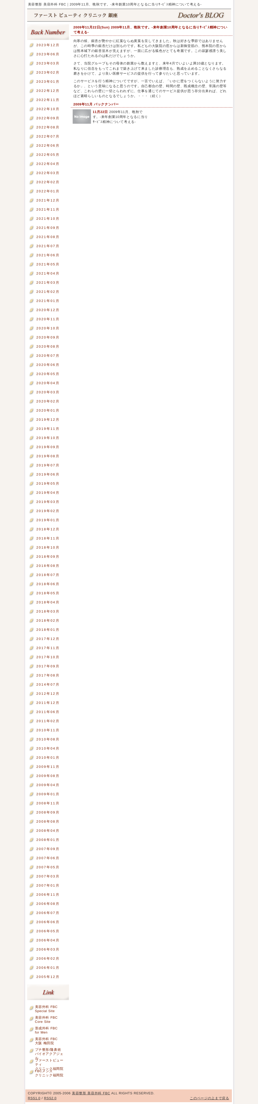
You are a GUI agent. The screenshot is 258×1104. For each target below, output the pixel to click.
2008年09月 (48, 812)
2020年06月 (48, 365)
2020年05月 (48, 374)
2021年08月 (48, 237)
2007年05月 (48, 867)
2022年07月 (48, 136)
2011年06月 (48, 712)
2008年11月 (48, 803)
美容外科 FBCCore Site (46, 1019)
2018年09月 (48, 557)
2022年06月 (48, 145)
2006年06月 (48, 922)
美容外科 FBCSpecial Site (46, 1008)
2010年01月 (48, 757)
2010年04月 (48, 748)
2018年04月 (48, 602)
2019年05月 (48, 483)
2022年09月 (48, 118)
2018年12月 (48, 529)
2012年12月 (48, 694)
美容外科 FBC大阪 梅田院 (46, 1040)
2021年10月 (48, 219)
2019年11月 (48, 429)
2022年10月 (48, 109)
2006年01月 (48, 968)
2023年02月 (48, 72)
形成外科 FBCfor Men (46, 1029)
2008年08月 (48, 821)
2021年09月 (48, 228)
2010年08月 (48, 739)
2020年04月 (48, 383)
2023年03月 (48, 63)
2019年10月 (48, 438)
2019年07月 (48, 465)
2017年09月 (48, 666)
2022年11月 (48, 100)
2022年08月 (48, 127)
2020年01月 (48, 410)
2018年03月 (48, 611)
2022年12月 (48, 91)
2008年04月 (48, 831)
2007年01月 (48, 885)
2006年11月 (48, 895)
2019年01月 (48, 520)
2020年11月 (48, 319)
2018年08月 (48, 566)
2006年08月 (48, 904)
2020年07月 (48, 356)
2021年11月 (48, 209)
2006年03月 (48, 949)
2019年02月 (48, 511)
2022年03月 (48, 173)
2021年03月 (48, 282)
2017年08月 (48, 675)
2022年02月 (48, 182)
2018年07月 (48, 575)
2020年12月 (48, 310)
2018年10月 (48, 547)
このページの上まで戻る (209, 1098)
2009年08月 (48, 776)
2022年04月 (48, 164)
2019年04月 (48, 493)
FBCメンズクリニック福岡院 (49, 1072)
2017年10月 (48, 657)
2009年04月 (48, 785)
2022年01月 (48, 191)
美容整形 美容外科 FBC (129, 15)
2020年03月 (48, 392)
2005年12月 (48, 977)
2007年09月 (48, 849)
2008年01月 (48, 840)
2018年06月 (48, 584)
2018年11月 (48, 538)
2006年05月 (48, 931)
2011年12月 (48, 703)
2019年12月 (48, 420)
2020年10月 (48, 328)
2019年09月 (48, 447)
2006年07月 (48, 913)
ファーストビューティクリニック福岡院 (49, 1061)
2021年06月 (48, 255)
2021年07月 (48, 246)
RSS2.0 (50, 1098)
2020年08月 (48, 346)
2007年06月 (48, 858)
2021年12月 (48, 200)
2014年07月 (48, 684)
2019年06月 (48, 474)
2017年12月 (48, 639)
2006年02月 (48, 958)
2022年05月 (48, 155)
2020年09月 (48, 337)
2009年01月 (48, 794)
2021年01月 (48, 301)
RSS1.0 (34, 1098)
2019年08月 (48, 456)
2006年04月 (48, 940)
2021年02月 (48, 292)
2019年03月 (48, 502)
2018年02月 (48, 620)
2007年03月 (48, 876)
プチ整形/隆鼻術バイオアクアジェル (49, 1051)
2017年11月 (48, 648)
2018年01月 (48, 630)
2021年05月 (48, 264)
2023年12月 (48, 45)
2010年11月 (48, 730)
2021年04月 (48, 273)
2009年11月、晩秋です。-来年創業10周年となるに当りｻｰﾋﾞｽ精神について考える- (120, 117)
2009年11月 (48, 767)
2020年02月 (48, 401)
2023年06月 (48, 54)
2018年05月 (48, 593)
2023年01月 (48, 82)
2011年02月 (48, 721)
